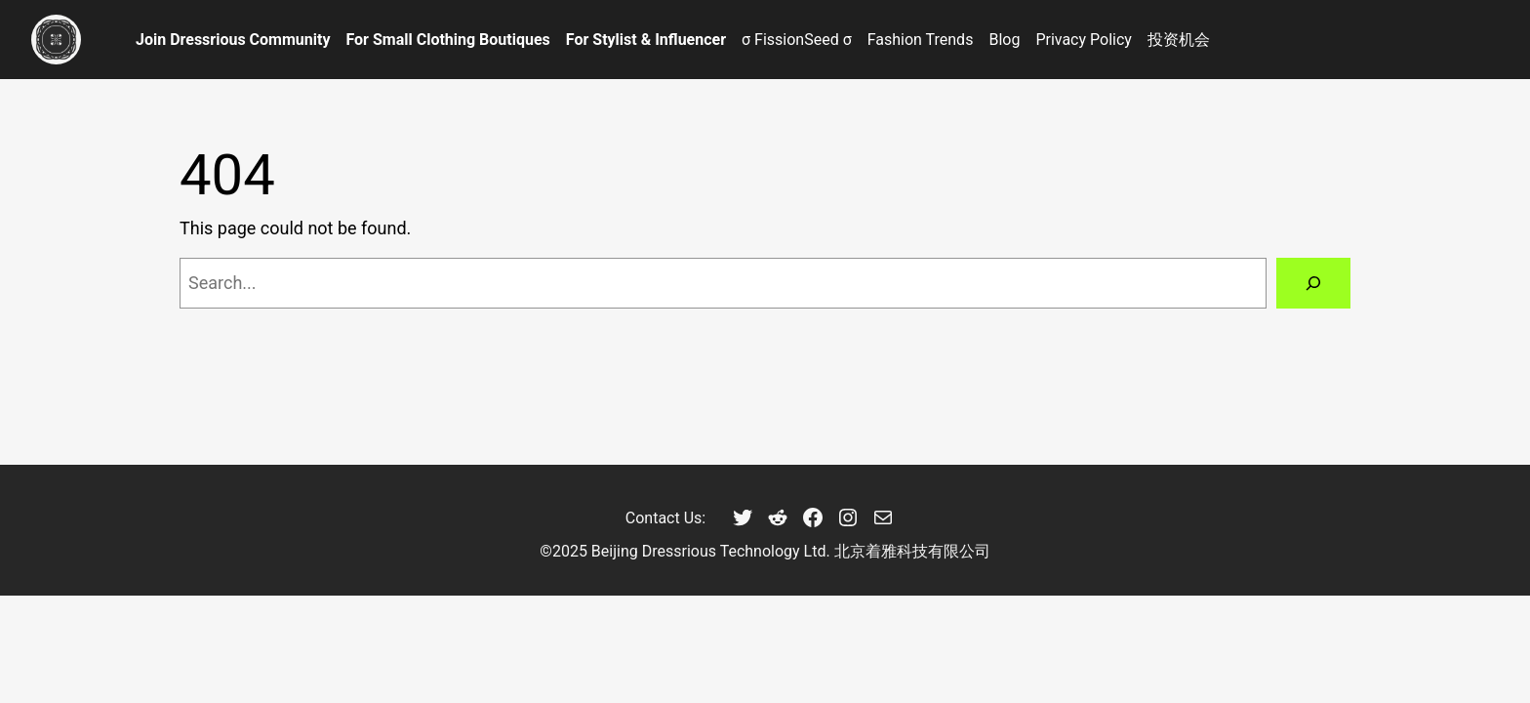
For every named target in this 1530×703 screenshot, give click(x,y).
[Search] (1313, 283)
